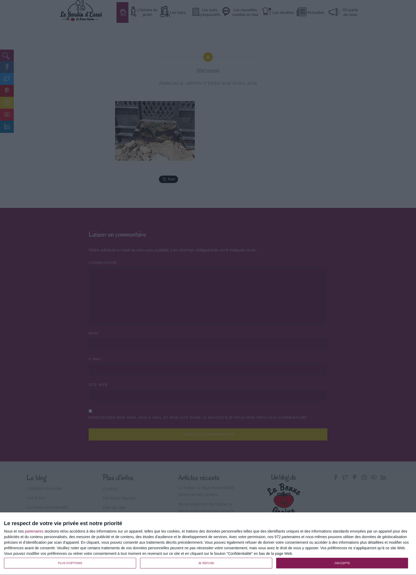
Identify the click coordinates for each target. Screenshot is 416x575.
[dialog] (208, 544)
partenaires (34, 531)
